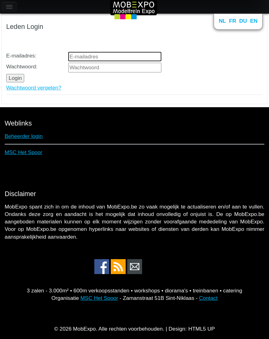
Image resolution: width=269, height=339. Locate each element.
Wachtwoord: (21, 66)
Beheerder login (24, 136)
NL (222, 21)
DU (243, 21)
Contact (208, 298)
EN (254, 21)
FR (232, 21)
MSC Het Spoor (23, 152)
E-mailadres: (21, 56)
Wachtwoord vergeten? (33, 88)
